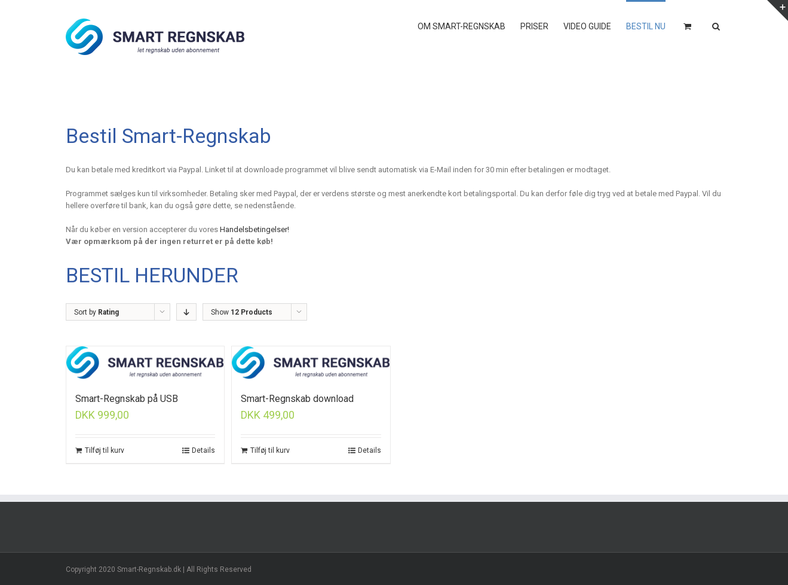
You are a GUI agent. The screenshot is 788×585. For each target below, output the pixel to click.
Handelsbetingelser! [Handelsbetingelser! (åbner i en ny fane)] (254, 229)
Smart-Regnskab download (297, 398)
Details (203, 450)
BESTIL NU (646, 26)
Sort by (96, 312)
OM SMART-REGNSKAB (461, 26)
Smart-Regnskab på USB (126, 398)
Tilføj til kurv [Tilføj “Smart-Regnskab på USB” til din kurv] (104, 450)
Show (241, 312)
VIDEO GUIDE (587, 26)
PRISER (534, 26)
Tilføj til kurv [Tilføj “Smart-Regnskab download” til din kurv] (270, 450)
